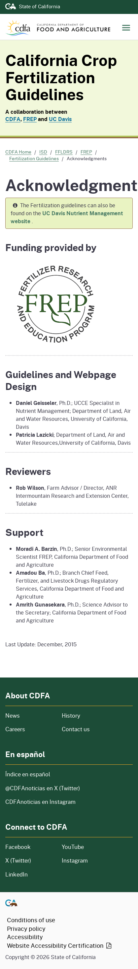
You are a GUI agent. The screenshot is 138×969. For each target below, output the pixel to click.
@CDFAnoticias (42, 788)
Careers (29, 729)
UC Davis (60, 119)
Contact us (76, 729)
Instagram (75, 860)
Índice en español (27, 774)
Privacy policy (26, 928)
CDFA (12, 119)
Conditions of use (31, 920)
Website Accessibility (60, 945)
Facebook (18, 847)
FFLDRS (64, 152)
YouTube (73, 847)
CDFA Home (18, 152)
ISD (43, 152)
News (29, 715)
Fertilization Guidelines (34, 158)
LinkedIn (16, 874)
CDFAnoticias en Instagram (40, 802)
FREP (30, 119)
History (95, 715)
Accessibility (25, 937)
